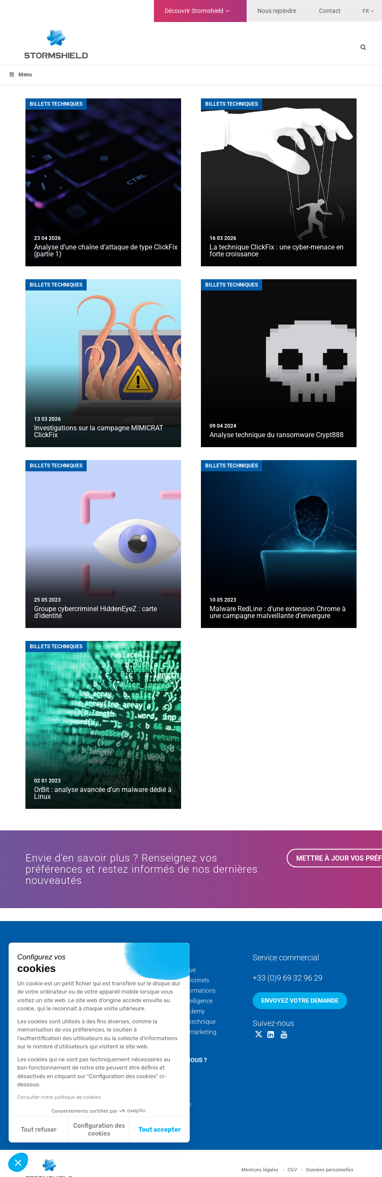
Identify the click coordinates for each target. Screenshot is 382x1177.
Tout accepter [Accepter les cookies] (159, 1129)
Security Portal (166, 1042)
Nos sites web (165, 1114)
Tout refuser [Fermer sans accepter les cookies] (38, 1129)
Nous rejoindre (276, 10)
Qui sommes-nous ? (177, 1060)
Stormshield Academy (176, 1011)
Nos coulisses (165, 1083)
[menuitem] (363, 11)
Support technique (171, 969)
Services (161, 956)
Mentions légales (260, 1170)
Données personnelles (330, 1170)
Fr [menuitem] (366, 11)
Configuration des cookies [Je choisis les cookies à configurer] (99, 1129)
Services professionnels (178, 980)
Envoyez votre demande (299, 1000)
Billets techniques (56, 104)
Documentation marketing (181, 1032)
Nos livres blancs (169, 1104)
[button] (18, 1162)
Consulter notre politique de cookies (59, 1097)
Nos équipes (163, 1073)
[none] (363, 11)
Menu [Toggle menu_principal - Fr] (20, 75)
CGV (292, 1170)
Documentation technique (181, 1021)
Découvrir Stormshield (194, 10)
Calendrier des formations (181, 990)
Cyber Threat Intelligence (180, 1000)
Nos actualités (166, 1093)
